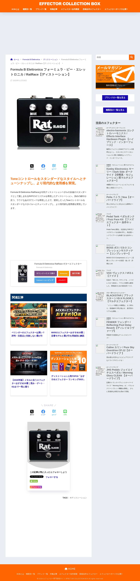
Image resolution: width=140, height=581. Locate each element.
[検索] (131, 57)
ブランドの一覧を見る (115, 98)
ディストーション (79, 497)
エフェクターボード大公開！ (116, 9)
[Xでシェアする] (32, 167)
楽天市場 (40, 280)
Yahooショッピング (58, 280)
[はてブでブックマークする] (54, 167)
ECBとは (15, 9)
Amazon (65, 273)
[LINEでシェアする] (65, 167)
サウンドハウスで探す (46, 273)
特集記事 (53, 9)
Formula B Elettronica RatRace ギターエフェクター (58, 264)
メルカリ (76, 280)
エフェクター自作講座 (70, 9)
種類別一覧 (27, 9)
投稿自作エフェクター (92, 9)
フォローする (52, 477)
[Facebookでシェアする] (43, 167)
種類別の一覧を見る (115, 110)
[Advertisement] (70, 33)
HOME (70, 568)
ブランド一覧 (41, 9)
